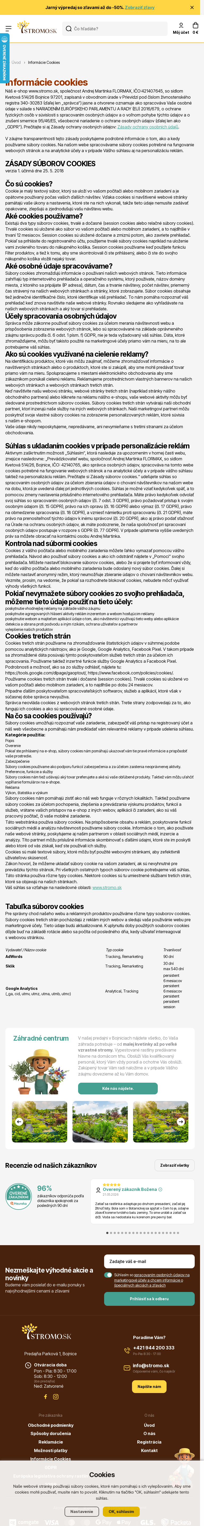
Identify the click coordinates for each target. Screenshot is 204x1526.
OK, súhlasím (121, 1511)
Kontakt (149, 1450)
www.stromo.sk (107, 887)
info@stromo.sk (151, 1365)
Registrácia (149, 1442)
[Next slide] (181, 1122)
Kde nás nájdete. (118, 1088)
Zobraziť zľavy (140, 7)
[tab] (107, 1233)
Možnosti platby (50, 1450)
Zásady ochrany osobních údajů (147, 127)
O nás (149, 1433)
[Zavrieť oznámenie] (192, 7)
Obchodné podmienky (51, 1425)
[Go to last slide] (19, 1122)
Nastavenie (81, 1511)
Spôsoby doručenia (51, 1433)
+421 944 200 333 (154, 1347)
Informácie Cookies (50, 1459)
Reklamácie (51, 1442)
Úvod (149, 1425)
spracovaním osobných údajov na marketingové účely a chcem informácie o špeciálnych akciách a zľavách (152, 1280)
